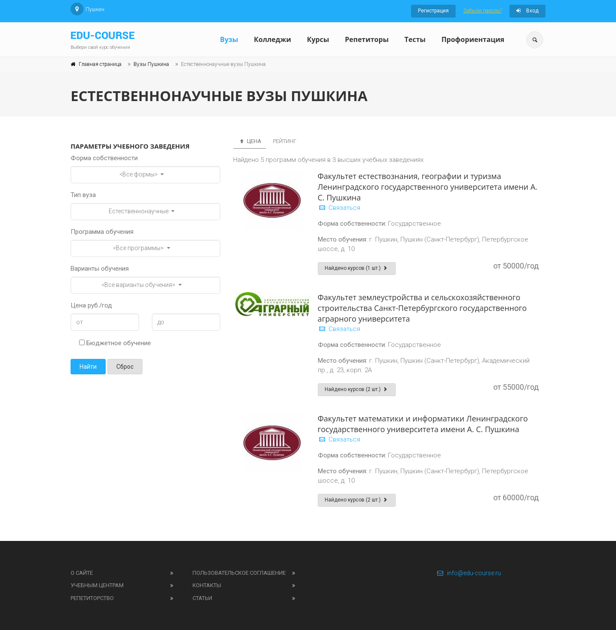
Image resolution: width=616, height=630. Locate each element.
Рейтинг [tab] (284, 141)
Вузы (229, 39)
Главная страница (100, 64)
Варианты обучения (100, 268)
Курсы (318, 39)
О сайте (82, 573)
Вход (527, 11)
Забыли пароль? (482, 11)
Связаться (339, 208)
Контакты (206, 585)
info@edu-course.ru (468, 573)
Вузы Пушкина (151, 64)
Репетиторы (366, 39)
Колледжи (272, 39)
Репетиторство (92, 598)
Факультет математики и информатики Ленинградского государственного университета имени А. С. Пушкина (423, 423)
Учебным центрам (97, 585)
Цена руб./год (91, 305)
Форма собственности (104, 158)
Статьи (202, 598)
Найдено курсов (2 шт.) (357, 389)
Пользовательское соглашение (239, 573)
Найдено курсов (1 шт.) (357, 268)
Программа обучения (102, 232)
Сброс (124, 366)
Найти (88, 366)
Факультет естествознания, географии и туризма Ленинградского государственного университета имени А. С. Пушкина (428, 187)
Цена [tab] (249, 141)
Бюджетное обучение (115, 343)
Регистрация (433, 11)
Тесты (414, 39)
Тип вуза (83, 195)
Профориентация (472, 39)
